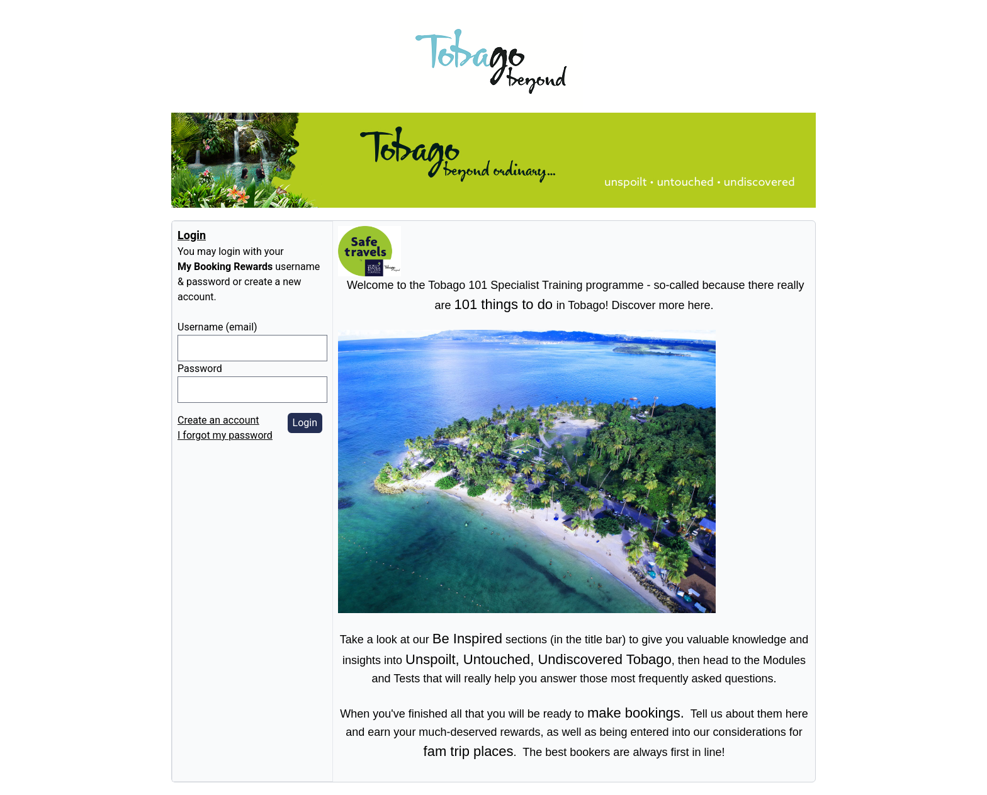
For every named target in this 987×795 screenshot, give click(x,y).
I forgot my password (225, 435)
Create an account (218, 420)
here (797, 714)
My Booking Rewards (225, 267)
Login (305, 423)
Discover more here (660, 305)
